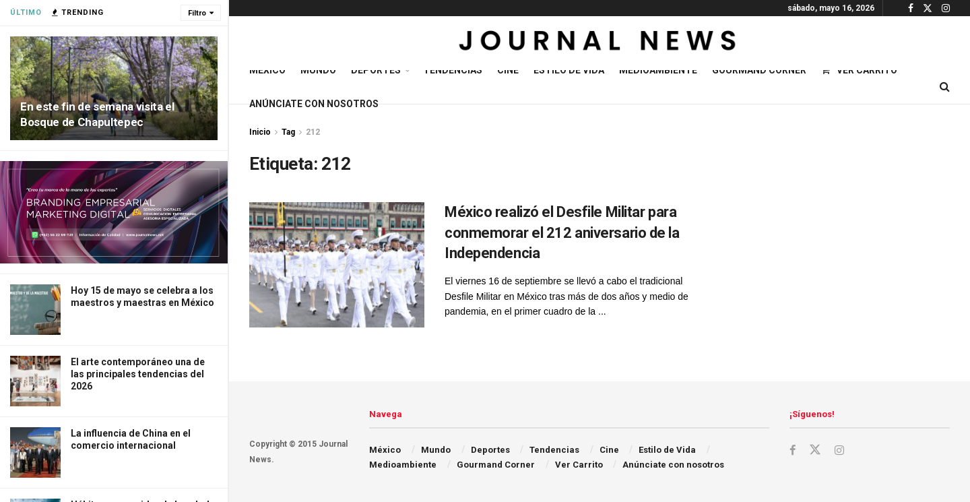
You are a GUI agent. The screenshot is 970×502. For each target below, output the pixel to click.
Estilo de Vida (569, 70)
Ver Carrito (859, 70)
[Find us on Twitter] (816, 450)
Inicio (260, 132)
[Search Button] (945, 87)
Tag (288, 132)
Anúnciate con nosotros (314, 103)
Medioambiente (658, 70)
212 (313, 132)
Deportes (376, 70)
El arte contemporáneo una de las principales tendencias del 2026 (138, 373)
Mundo (318, 70)
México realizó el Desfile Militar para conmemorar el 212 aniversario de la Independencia (562, 232)
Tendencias (452, 70)
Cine (508, 70)
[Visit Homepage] (599, 43)
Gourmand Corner (759, 70)
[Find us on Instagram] (840, 450)
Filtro (197, 13)
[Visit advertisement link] (114, 212)
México (267, 70)
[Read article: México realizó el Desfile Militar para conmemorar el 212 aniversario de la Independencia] (336, 264)
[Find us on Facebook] (792, 450)
